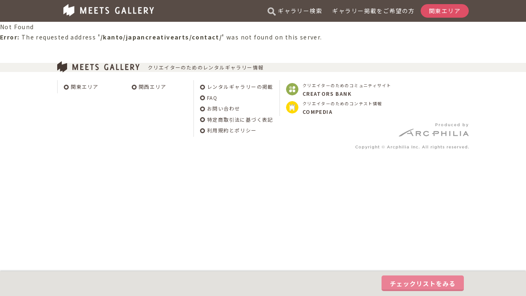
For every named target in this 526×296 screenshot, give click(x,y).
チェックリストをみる (423, 283)
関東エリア (84, 86)
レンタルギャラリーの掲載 (240, 86)
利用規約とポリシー (232, 130)
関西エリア (152, 86)
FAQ (212, 97)
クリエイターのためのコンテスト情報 (342, 107)
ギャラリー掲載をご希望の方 (373, 11)
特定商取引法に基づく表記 (240, 119)
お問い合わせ (223, 108)
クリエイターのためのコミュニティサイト (347, 89)
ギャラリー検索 (295, 11)
